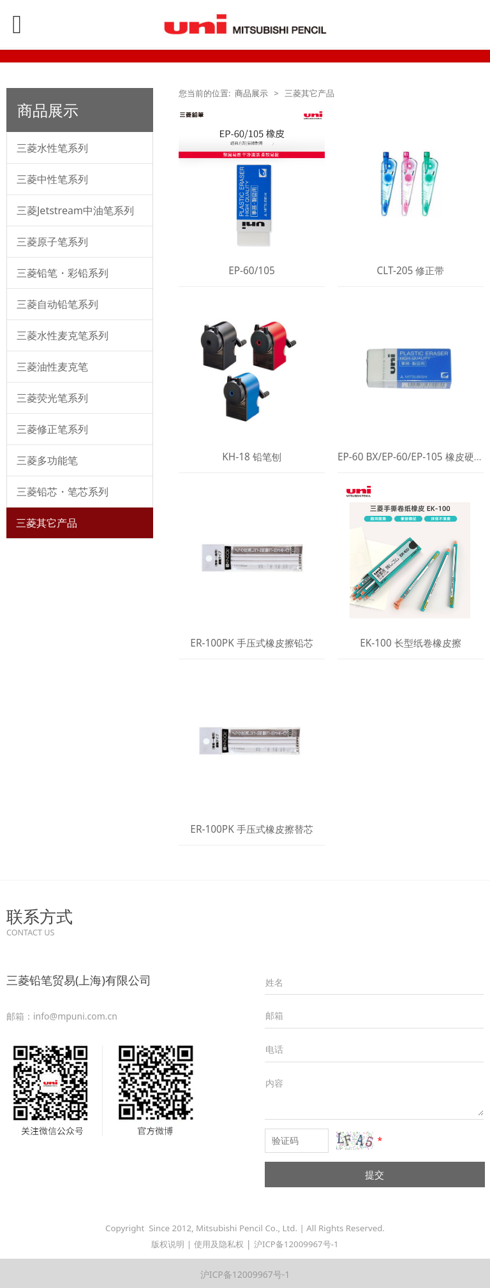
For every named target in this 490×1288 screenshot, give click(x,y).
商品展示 (251, 93)
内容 (274, 1083)
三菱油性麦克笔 (52, 367)
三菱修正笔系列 (52, 429)
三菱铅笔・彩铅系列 (62, 273)
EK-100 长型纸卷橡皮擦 (410, 643)
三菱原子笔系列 (52, 242)
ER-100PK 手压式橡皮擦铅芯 (251, 643)
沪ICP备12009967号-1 (296, 1244)
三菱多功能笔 (47, 460)
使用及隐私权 (219, 1244)
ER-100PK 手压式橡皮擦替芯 (251, 829)
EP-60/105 (251, 270)
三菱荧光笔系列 (52, 398)
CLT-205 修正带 (411, 270)
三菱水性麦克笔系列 (62, 335)
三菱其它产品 (46, 523)
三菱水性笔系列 (52, 148)
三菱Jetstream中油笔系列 (75, 210)
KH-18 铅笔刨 (251, 457)
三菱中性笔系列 (52, 179)
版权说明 (167, 1244)
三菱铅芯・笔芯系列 (62, 492)
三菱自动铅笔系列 (57, 304)
